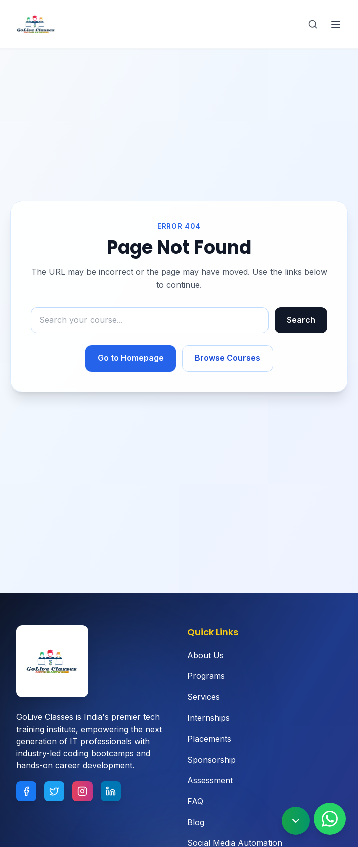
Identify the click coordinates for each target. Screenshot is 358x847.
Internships (208, 718)
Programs (206, 676)
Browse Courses (227, 358)
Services (203, 697)
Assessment (210, 780)
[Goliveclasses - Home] (36, 24)
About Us (205, 655)
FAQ (195, 801)
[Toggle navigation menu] (336, 24)
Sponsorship (211, 760)
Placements (209, 739)
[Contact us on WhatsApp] (330, 819)
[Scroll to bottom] (296, 821)
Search (301, 320)
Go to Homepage (131, 358)
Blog (195, 822)
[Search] (313, 24)
